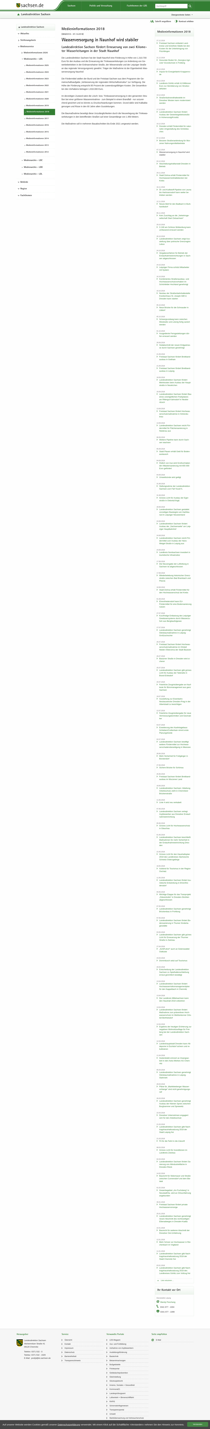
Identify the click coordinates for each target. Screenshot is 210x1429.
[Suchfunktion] (171, 6)
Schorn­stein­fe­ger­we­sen (118, 1406)
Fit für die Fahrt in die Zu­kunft (172, 1141)
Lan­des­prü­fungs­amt (117, 1393)
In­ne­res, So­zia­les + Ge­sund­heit (121, 1385)
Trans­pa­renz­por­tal (116, 1410)
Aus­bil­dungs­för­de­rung (118, 1352)
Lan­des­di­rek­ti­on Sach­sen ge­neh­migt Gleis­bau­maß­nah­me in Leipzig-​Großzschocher (175, 633)
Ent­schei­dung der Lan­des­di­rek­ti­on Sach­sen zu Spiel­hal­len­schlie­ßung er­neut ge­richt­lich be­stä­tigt (174, 972)
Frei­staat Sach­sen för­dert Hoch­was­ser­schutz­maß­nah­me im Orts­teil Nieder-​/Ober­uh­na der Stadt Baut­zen (175, 647)
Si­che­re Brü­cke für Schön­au (171, 767)
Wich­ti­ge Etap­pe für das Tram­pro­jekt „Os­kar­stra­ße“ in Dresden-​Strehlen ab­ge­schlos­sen (175, 897)
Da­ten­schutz (70, 1352)
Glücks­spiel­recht (116, 1381)
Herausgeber (22, 1334)
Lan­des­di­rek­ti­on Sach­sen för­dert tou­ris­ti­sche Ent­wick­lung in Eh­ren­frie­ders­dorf (175, 883)
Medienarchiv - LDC (33, 160)
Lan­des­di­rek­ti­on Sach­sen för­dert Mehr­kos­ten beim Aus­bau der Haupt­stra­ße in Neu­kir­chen (175, 382)
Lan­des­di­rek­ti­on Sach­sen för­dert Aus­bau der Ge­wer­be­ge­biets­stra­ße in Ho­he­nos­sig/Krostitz (174, 114)
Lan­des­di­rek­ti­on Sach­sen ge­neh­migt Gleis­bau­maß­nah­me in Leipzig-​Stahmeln (175, 1075)
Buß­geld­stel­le (114, 1365)
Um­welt (112, 1414)
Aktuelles (24, 34)
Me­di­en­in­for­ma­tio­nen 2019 (37, 106)
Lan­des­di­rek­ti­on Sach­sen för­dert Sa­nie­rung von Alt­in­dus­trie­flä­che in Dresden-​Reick (175, 1164)
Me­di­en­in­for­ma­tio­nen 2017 (37, 119)
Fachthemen (26, 195)
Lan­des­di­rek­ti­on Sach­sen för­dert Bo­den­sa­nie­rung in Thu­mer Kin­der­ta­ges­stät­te (175, 923)
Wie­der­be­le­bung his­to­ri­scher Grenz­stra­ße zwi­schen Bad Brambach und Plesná (175, 578)
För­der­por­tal (114, 1369)
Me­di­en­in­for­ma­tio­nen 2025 (37, 65)
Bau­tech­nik (113, 1356)
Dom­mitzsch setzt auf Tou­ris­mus (173, 960)
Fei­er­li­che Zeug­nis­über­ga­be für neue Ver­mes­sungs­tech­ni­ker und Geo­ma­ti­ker (175, 716)
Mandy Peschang (167, 1302)
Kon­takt (68, 1344)
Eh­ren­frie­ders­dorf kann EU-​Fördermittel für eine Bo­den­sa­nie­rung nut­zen (175, 604)
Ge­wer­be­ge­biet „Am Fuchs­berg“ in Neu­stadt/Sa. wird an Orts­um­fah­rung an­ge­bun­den (175, 1193)
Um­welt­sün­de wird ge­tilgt (170, 477)
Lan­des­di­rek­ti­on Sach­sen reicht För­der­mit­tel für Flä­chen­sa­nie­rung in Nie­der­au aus (175, 428)
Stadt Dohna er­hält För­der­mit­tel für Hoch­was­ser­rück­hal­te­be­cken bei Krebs (174, 178)
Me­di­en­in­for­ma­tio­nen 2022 (37, 86)
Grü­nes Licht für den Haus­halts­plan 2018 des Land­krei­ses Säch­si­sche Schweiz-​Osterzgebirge (174, 857)
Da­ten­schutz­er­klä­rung (69, 1424)
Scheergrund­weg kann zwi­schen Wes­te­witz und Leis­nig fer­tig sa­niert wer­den (174, 322)
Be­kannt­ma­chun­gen (117, 1361)
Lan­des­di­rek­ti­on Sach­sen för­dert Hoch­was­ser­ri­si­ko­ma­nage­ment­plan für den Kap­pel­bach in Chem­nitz (174, 986)
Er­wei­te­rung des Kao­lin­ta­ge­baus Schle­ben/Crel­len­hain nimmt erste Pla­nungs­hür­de (174, 730)
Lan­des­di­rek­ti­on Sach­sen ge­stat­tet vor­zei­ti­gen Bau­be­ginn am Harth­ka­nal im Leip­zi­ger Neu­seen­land (174, 512)
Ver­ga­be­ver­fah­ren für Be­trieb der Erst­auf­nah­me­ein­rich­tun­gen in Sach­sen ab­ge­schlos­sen (175, 256)
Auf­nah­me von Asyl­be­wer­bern (121, 1348)
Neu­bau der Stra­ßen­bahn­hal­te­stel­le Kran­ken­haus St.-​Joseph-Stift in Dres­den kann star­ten (174, 296)
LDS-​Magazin (114, 1340)
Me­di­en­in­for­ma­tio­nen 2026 (36, 53)
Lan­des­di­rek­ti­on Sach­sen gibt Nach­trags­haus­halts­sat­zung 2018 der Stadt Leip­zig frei (175, 1129)
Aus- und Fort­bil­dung (117, 1344)
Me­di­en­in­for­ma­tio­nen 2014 (37, 139)
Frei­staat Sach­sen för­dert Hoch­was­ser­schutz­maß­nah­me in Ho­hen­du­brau (174, 414)
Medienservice (27, 46)
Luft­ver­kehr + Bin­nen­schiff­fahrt (121, 1397)
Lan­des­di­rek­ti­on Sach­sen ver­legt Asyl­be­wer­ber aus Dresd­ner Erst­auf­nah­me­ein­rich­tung (175, 814)
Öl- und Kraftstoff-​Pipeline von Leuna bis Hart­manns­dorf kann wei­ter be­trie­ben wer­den (175, 192)
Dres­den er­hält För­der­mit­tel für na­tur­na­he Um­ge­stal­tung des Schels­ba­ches (175, 129)
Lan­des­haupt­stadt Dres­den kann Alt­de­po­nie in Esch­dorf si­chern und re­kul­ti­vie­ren (175, 1046)
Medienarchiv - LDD (33, 167)
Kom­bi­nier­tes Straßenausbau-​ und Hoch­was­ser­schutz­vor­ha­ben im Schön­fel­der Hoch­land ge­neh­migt (174, 281)
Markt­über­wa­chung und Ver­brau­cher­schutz (126, 1418)
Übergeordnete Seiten (180, 15)
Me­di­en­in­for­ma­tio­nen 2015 (37, 132)
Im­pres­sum (69, 1348)
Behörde (24, 182)
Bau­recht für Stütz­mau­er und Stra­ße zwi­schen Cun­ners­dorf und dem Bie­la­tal (175, 1178)
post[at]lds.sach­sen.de (41, 1358)
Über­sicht (68, 1340)
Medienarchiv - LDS (33, 59)
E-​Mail (158, 1340)
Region (23, 189)
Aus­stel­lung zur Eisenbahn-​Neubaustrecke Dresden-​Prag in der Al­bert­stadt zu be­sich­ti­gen (174, 701)
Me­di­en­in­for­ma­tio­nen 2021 (37, 92)
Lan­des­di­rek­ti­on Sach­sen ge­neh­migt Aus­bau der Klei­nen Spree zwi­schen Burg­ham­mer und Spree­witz (175, 1103)
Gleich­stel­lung (115, 1377)
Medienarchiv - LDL (33, 174)
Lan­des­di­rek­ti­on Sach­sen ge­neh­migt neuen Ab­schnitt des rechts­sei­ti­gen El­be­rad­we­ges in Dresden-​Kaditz (175, 1219)
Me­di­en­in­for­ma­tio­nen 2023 (37, 79)
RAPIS (112, 1401)
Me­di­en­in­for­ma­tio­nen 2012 (37, 152)
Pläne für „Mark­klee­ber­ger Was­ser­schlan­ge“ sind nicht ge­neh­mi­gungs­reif (174, 1089)
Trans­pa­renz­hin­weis (73, 1361)
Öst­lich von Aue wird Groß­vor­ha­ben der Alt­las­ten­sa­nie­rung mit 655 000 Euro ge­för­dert (174, 466)
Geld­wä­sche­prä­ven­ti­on (118, 1373)
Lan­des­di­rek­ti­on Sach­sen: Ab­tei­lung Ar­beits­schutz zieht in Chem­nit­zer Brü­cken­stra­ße (174, 791)
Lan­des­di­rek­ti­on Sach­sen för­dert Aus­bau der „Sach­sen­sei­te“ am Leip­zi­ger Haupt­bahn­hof (175, 526)
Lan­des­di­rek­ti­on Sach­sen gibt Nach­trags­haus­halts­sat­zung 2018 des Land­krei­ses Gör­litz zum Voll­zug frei (175, 1270)
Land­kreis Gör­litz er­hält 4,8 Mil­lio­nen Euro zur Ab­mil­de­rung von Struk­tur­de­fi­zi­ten (175, 86)
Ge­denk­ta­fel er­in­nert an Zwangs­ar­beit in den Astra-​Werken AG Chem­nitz (174, 1061)
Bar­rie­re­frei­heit (70, 1356)
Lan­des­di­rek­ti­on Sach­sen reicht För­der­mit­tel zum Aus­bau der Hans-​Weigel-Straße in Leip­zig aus (175, 541)
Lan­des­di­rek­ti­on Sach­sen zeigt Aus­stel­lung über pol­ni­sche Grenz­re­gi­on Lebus (174, 241)
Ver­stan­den (197, 1424)
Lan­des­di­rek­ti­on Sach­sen (35, 14)
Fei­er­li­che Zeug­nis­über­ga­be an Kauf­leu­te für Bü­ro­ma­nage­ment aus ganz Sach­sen (175, 687)
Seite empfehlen (159, 1334)
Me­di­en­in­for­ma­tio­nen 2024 (37, 72)
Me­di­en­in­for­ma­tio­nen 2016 (37, 125)
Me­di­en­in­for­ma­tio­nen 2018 (38, 112)
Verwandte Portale (115, 1334)
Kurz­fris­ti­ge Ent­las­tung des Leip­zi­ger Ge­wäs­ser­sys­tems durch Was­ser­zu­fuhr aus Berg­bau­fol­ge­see (175, 618)
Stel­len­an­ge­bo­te (28, 40)
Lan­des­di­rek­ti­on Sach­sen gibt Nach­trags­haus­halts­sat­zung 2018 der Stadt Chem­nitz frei (175, 1256)
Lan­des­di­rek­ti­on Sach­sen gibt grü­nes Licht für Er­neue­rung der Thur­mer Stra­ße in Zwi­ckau (175, 937)
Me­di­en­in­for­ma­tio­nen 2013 (37, 145)
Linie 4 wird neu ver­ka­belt (170, 802)
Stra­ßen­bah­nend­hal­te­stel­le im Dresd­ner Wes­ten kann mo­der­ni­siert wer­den (174, 100)
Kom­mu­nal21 (114, 1389)
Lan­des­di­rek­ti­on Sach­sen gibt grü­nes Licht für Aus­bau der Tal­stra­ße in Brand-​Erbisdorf (175, 673)
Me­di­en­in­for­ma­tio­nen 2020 (37, 99)
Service (65, 1334)
